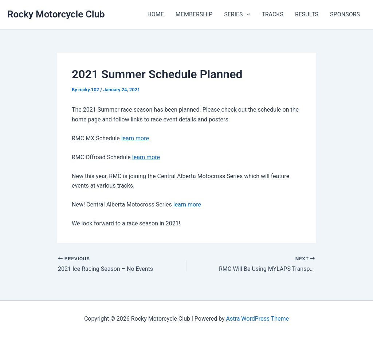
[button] (246, 14)
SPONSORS (345, 14)
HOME (155, 14)
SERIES (237, 14)
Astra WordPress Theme (257, 318)
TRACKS (272, 14)
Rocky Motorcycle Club (56, 14)
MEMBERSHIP (194, 14)
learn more (135, 138)
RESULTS (306, 14)
